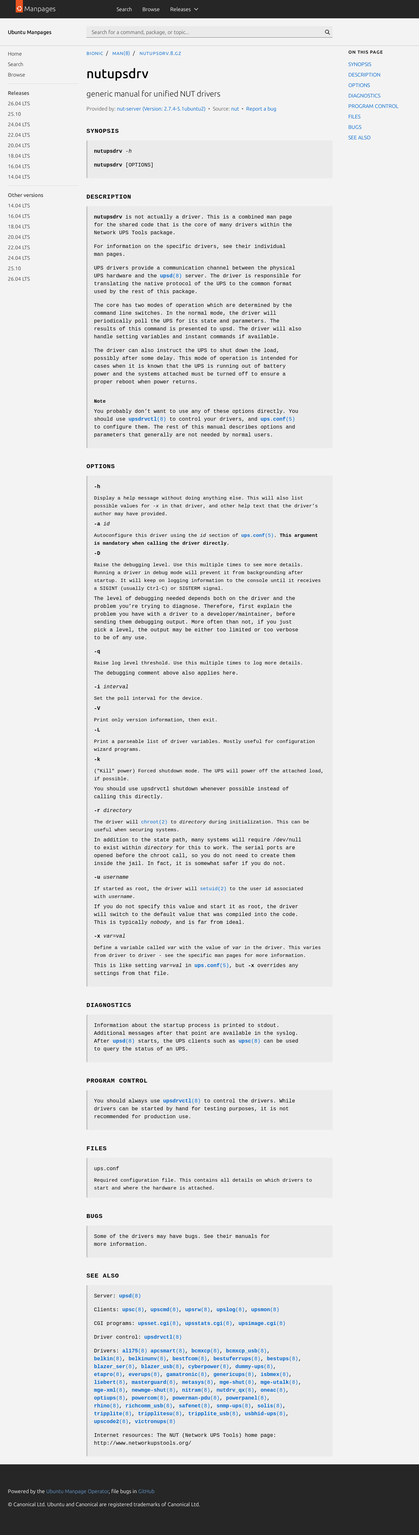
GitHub (146, 1491)
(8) (171, 276)
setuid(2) (213, 889)
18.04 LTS (19, 156)
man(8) (121, 53)
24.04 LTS (19, 124)
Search (124, 9)
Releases (180, 9)
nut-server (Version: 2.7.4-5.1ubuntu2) (161, 109)
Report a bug (261, 109)
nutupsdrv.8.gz (160, 53)
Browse (151, 9)
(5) (278, 419)
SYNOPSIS (359, 64)
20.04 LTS (19, 145)
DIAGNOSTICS (364, 95)
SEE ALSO (359, 137)
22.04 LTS (19, 135)
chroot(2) (154, 822)
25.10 (14, 114)
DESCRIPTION (364, 75)
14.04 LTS (19, 177)
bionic (94, 53)
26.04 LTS (19, 103)
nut (235, 109)
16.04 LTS (19, 166)
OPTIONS (359, 85)
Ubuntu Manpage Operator (77, 1491)
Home (15, 54)
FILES (354, 116)
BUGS (354, 127)
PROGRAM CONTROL (373, 106)
